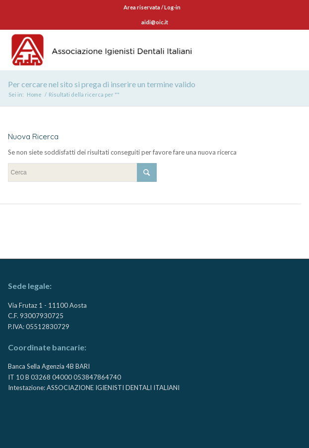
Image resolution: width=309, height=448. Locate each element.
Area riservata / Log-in (152, 7)
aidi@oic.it (154, 22)
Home (34, 94)
